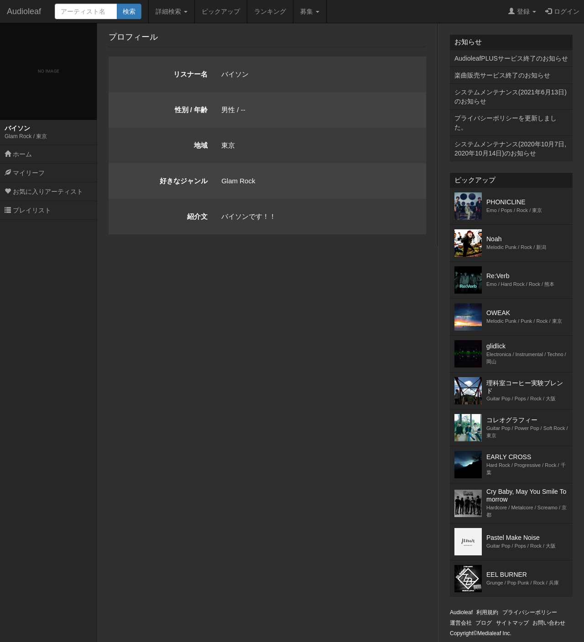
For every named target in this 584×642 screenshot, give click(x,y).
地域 (201, 145)
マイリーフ (25, 172)
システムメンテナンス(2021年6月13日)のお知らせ (510, 96)
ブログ (483, 623)
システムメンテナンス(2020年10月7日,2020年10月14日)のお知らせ (510, 148)
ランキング (270, 11)
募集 (309, 11)
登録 (522, 11)
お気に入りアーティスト (44, 191)
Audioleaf (24, 11)
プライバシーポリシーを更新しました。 (505, 122)
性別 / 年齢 (191, 110)
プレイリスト (28, 210)
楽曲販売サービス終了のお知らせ (502, 75)
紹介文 (197, 216)
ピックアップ (221, 11)
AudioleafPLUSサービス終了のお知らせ (511, 58)
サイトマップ (512, 623)
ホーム (18, 154)
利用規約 (487, 612)
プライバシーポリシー (529, 612)
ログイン (562, 11)
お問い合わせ (548, 623)
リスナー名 (190, 74)
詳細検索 (172, 11)
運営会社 (461, 623)
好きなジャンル (184, 181)
